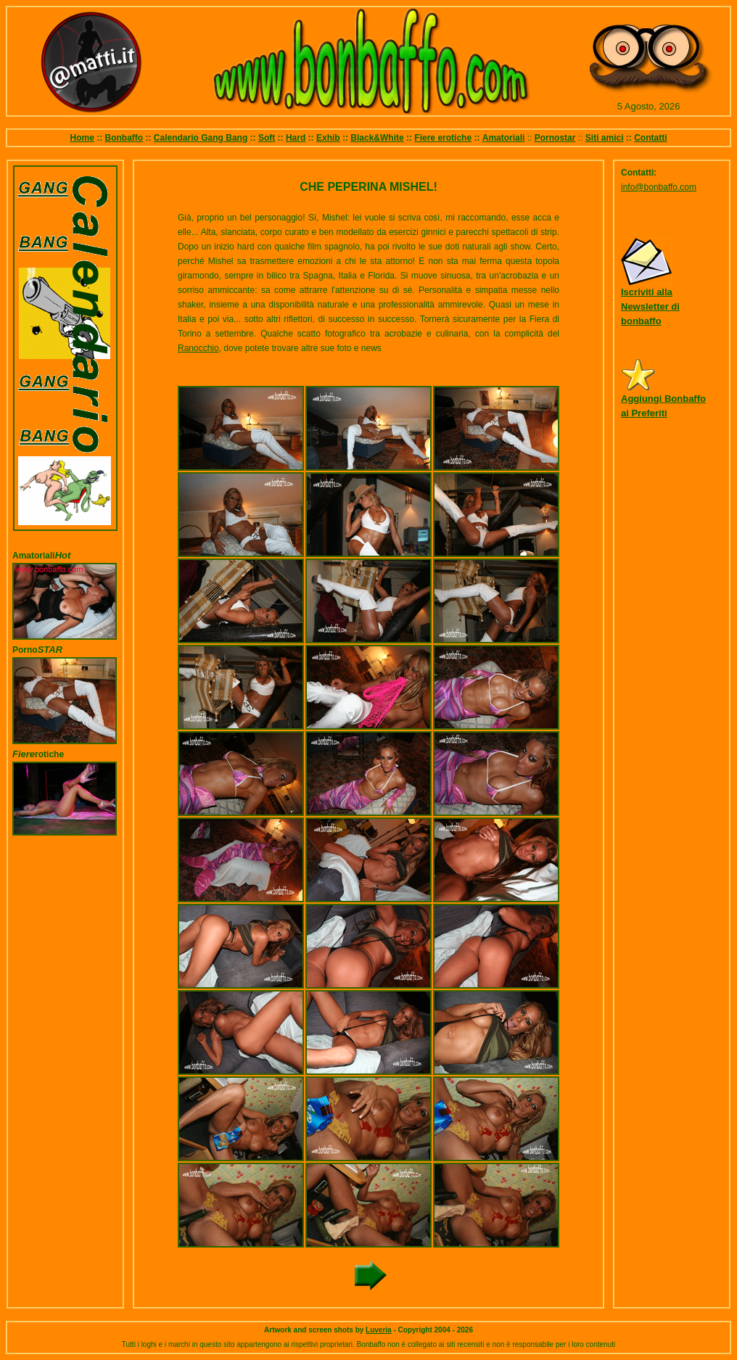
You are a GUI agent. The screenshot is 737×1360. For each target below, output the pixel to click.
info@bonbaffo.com (658, 187)
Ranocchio (198, 348)
